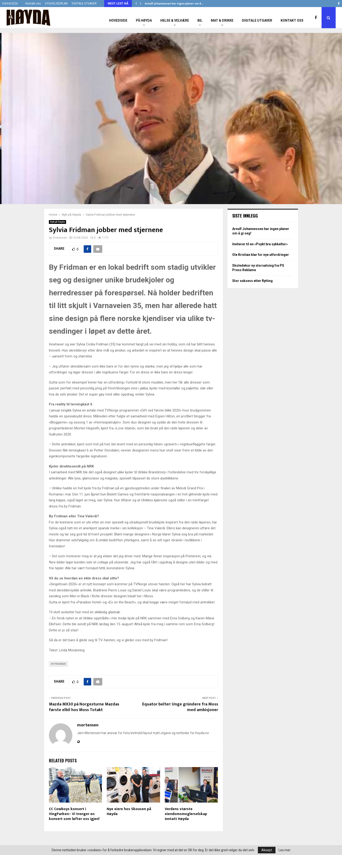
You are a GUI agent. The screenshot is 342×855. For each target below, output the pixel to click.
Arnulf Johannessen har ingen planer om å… (174, 3)
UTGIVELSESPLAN (56, 3)
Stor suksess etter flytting (252, 281)
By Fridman (58, 664)
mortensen (60, 237)
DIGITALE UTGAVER (84, 3)
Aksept (266, 850)
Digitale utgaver (257, 20)
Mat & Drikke (222, 20)
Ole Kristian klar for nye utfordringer (260, 255)
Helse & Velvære (174, 20)
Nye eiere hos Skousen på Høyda (129, 811)
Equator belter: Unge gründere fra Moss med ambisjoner (180, 707)
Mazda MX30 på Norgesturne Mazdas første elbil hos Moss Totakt (84, 707)
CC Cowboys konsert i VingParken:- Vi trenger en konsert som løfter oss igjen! (74, 814)
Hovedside (118, 20)
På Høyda (144, 20)
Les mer (285, 850)
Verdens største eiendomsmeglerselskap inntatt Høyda (186, 814)
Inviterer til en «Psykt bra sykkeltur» (260, 244)
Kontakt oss (33, 3)
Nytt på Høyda (57, 222)
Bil (199, 20)
